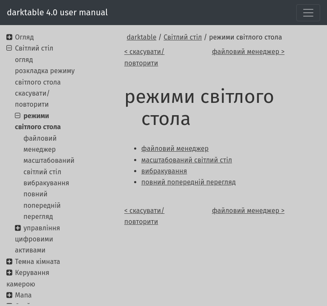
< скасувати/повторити (144, 57)
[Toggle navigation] (308, 12)
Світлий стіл (183, 37)
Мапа (23, 295)
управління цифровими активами (37, 239)
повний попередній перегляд (42, 205)
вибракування (46, 183)
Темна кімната (37, 262)
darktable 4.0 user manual (57, 12)
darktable (142, 37)
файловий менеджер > (248, 52)
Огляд (24, 37)
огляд (24, 60)
